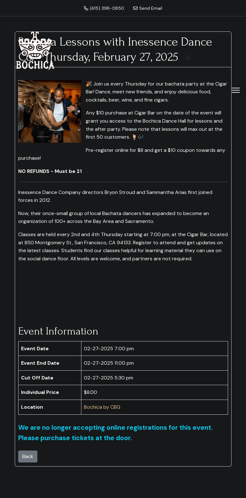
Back (27, 456)
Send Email (147, 8)
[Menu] (236, 90)
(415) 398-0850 (104, 8)
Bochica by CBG (102, 407)
